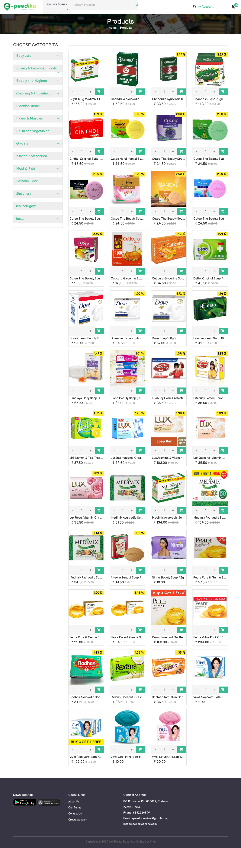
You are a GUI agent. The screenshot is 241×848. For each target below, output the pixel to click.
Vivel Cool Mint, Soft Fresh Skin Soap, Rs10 (140, 757)
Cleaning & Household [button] (33, 93)
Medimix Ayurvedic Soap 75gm (90, 577)
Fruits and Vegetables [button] (32, 131)
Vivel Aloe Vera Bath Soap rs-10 (214, 697)
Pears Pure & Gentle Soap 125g (90, 637)
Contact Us (75, 813)
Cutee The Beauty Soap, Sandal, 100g (177, 219)
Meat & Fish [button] (25, 169)
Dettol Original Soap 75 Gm (211, 278)
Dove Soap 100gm (164, 338)
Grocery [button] (22, 143)
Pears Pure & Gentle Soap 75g (131, 637)
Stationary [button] (23, 194)
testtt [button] (20, 219)
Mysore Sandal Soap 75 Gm (129, 577)
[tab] (38, 56)
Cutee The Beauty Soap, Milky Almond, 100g (140, 219)
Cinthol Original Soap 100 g (87, 159)
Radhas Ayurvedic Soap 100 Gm (91, 697)
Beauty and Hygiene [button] (31, 81)
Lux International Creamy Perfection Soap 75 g (142, 458)
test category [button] (26, 206)
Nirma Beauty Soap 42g (168, 577)
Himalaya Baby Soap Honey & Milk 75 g (95, 398)
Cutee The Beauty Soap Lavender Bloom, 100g (183, 159)
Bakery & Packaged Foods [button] (36, 68)
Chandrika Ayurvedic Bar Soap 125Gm (136, 99)
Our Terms (74, 807)
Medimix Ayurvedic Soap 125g (131, 518)
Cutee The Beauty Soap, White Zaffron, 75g (98, 278)
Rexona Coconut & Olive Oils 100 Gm (135, 697)
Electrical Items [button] (28, 106)
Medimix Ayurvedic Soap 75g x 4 (215, 518)
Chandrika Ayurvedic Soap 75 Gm (175, 99)
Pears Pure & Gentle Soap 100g (214, 577)
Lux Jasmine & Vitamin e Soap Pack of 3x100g (182, 458)
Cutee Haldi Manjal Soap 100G (131, 159)
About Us (73, 801)
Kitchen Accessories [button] (31, 156)
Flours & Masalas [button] (29, 118)
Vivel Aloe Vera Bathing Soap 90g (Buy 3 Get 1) (101, 757)
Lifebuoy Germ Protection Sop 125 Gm (177, 398)
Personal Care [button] (27, 181)
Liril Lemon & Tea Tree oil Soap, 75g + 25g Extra (102, 458)
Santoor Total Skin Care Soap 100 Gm (177, 697)
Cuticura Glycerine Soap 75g (171, 278)
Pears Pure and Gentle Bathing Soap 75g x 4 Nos (185, 637)
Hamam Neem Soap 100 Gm (212, 338)
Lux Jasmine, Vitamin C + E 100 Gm (217, 458)
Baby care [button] (23, 56)
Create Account (77, 819)
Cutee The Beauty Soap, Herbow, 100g (95, 219)
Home (113, 28)
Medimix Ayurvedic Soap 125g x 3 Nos (177, 518)
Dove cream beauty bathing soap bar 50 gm (140, 338)
